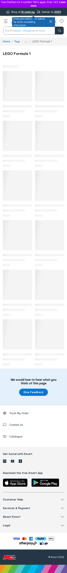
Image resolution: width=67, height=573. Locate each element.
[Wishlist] (61, 21)
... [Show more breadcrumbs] (26, 41)
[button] (6, 21)
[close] (50, 21)
